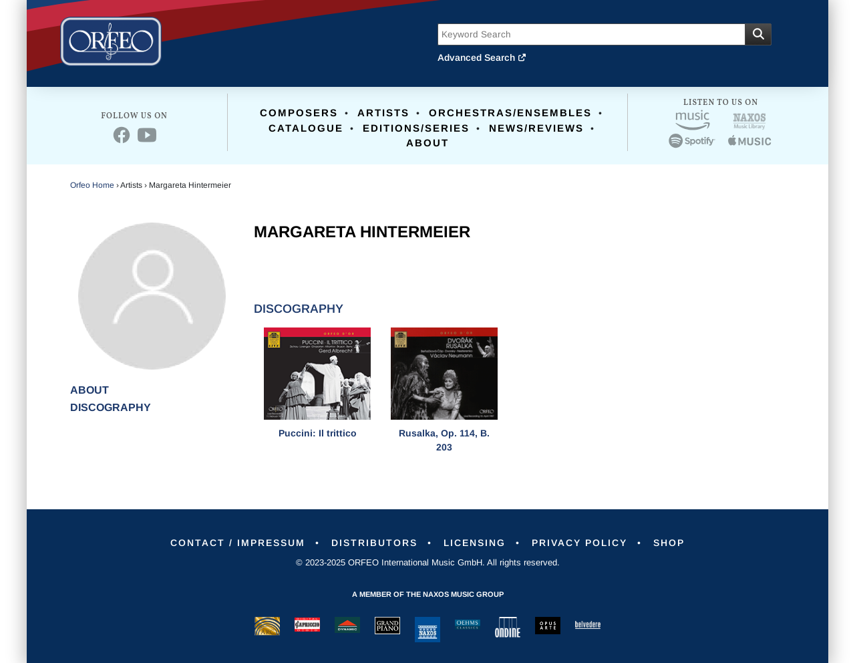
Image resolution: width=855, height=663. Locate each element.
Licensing (475, 542)
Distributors (374, 542)
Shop (669, 542)
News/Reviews (536, 128)
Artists (383, 112)
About (427, 142)
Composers (299, 112)
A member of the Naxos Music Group (428, 594)
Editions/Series (416, 128)
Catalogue (306, 128)
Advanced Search (482, 57)
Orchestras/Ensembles (510, 112)
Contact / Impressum (237, 542)
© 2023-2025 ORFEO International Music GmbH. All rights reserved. (428, 562)
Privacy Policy (579, 542)
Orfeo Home (92, 185)
